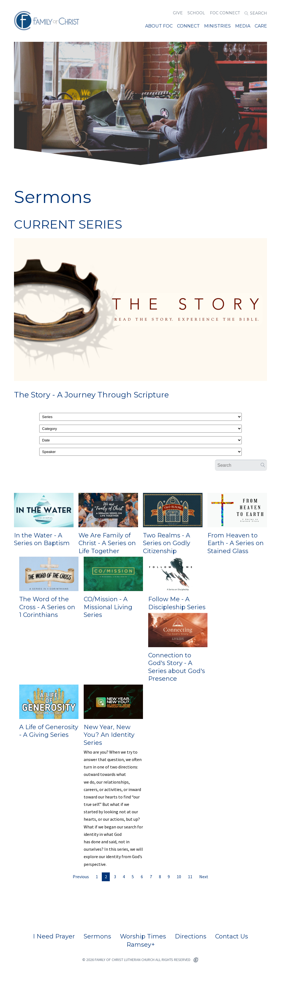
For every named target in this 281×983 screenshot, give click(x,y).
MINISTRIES (217, 26)
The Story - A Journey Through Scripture (91, 394)
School (196, 12)
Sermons (97, 936)
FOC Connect (225, 12)
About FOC (159, 26)
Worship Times (143, 936)
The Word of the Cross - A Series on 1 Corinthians (47, 607)
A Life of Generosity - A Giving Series (48, 731)
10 (179, 876)
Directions (190, 936)
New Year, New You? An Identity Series (109, 734)
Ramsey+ (141, 945)
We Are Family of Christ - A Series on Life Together (107, 543)
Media (242, 26)
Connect (188, 26)
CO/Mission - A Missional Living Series (108, 607)
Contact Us (231, 936)
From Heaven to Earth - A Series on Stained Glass (235, 543)
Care (261, 26)
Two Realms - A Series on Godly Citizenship (166, 543)
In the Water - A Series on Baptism (42, 539)
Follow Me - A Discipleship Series (177, 603)
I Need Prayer (54, 936)
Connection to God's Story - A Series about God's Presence (176, 667)
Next (203, 876)
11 (190, 876)
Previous (81, 876)
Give (178, 12)
